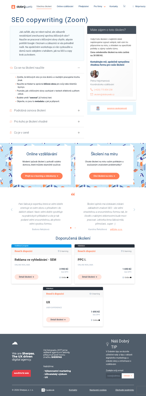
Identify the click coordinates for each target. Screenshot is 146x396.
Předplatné (84, 6)
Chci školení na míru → (104, 176)
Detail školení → (26, 277)
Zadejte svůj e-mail (114, 370)
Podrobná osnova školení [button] (30, 110)
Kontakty (114, 6)
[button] (79, 67)
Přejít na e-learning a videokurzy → (41, 176)
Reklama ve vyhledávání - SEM (35, 259)
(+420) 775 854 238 (103, 89)
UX (48, 302)
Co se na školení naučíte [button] (29, 67)
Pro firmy (98, 6)
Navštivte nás (21, 373)
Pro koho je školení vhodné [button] (30, 121)
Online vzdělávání (65, 6)
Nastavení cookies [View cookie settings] (98, 390)
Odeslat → (128, 376)
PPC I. (82, 259)
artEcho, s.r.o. (116, 229)
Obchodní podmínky (124, 390)
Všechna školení (44, 6)
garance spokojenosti (117, 108)
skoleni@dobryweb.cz (104, 94)
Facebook (48, 390)
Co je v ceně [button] (21, 132)
